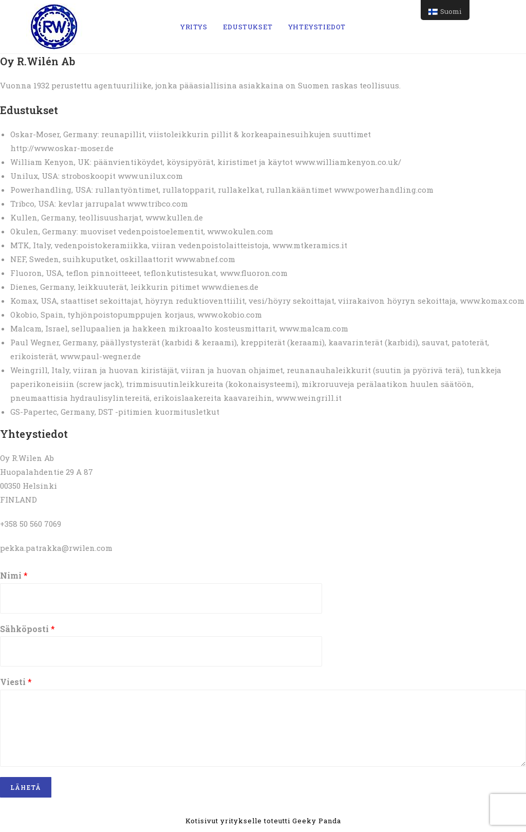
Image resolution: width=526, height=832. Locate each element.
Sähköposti (27, 629)
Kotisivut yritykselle (224, 820)
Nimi (14, 575)
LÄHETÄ (25, 787)
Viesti (16, 682)
